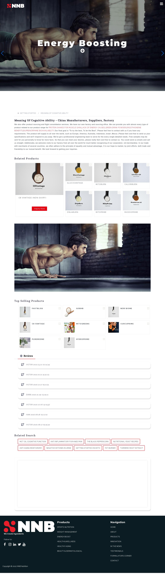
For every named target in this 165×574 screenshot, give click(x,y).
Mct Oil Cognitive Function (33, 443)
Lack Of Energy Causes (93, 128)
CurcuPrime (127, 324)
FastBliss (37, 309)
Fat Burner (110, 449)
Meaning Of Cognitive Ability (54, 113)
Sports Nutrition (65, 528)
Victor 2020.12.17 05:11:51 (37, 386)
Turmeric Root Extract (131, 449)
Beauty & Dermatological (69, 552)
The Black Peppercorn (97, 443)
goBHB (80, 309)
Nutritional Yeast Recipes (125, 443)
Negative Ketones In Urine (58, 449)
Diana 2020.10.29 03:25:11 (37, 396)
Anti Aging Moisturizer (31, 449)
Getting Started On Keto (88, 449)
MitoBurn (101, 184)
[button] (161, 4)
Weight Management (67, 533)
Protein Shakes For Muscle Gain (65, 128)
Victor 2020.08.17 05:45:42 (38, 426)
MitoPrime (101, 212)
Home (113, 528)
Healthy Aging (64, 547)
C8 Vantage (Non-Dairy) (32, 198)
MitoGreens (83, 324)
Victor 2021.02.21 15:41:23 (37, 376)
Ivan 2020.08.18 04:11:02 (37, 416)
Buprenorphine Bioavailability (38, 131)
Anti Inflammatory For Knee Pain (66, 443)
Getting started (28, 113)
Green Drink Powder (115, 128)
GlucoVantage (75, 183)
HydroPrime (82, 340)
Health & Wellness (66, 543)
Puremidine (38, 340)
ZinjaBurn (72, 212)
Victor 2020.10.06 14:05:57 (38, 406)
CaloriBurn (131, 184)
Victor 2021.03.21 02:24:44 (38, 366)
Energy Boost (64, 538)
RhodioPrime (131, 212)
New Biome (126, 309)
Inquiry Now (39, 209)
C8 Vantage (38, 324)
